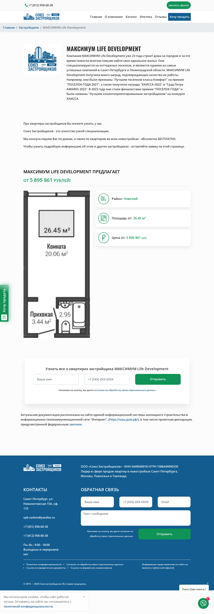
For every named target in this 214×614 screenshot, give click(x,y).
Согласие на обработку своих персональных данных (94, 564)
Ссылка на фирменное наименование (91, 567)
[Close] (84, 596)
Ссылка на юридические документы (46, 567)
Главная (96, 17)
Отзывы (161, 17)
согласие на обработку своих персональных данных (125, 390)
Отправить (158, 379)
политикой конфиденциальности (28, 606)
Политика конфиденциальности (44, 564)
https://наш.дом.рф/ (123, 419)
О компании (114, 17)
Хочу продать (179, 17)
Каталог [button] (131, 17)
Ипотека (146, 17)
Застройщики (29, 28)
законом (75, 424)
